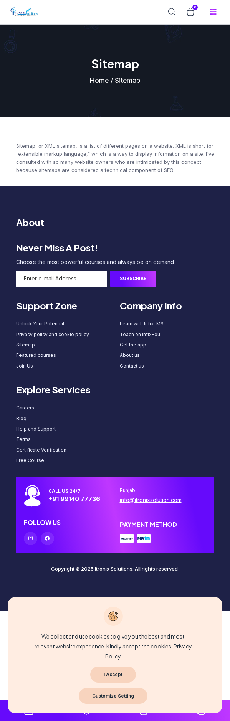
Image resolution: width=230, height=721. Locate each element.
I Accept (113, 674)
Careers (25, 408)
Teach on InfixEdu (140, 334)
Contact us (132, 366)
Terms (23, 439)
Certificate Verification (41, 450)
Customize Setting (113, 696)
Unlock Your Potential (40, 324)
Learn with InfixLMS (142, 324)
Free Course (30, 460)
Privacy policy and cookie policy (52, 334)
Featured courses (36, 355)
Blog (21, 418)
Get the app (133, 345)
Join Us (24, 366)
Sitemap (25, 345)
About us (130, 355)
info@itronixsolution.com (151, 500)
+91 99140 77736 (74, 499)
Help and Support (36, 429)
